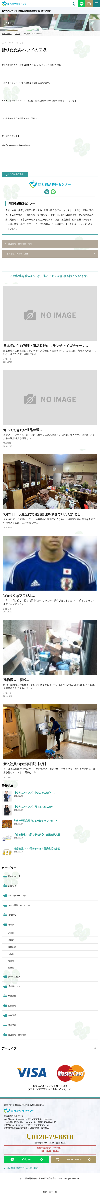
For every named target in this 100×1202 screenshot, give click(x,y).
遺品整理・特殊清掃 (17, 1035)
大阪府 (11, 954)
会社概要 (33, 1168)
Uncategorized (14, 876)
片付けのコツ (14, 986)
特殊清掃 (12, 996)
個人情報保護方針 (15, 1168)
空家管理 (12, 1015)
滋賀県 (11, 968)
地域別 (11, 924)
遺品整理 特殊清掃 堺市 (20, 244)
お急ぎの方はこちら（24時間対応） (50, 1150)
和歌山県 (12, 947)
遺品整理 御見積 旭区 (17, 254)
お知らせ (19, 43)
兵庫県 (11, 940)
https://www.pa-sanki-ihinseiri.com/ (16, 145)
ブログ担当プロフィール (19, 905)
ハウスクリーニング (17, 895)
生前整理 (12, 1006)
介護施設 (12, 915)
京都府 (11, 933)
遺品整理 (7, 443)
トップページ (7, 34)
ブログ (17, 34)
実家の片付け (14, 976)
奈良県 (11, 961)
